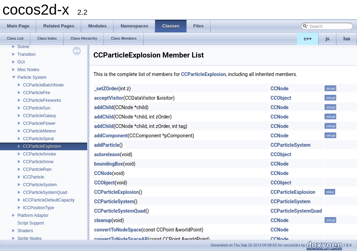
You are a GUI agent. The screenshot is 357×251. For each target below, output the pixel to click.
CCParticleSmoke (39, 154)
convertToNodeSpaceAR (121, 239)
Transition (26, 54)
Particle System (31, 77)
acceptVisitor (108, 98)
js (327, 38)
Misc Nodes (28, 69)
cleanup (103, 220)
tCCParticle (33, 177)
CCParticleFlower (39, 123)
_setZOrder (106, 88)
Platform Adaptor (32, 215)
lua (346, 38)
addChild (104, 107)
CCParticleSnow (38, 161)
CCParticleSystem (40, 184)
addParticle (106, 145)
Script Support (30, 223)
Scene (23, 46)
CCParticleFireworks (42, 100)
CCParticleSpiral (38, 138)
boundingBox (108, 164)
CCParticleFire (36, 92)
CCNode (280, 88)
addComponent (111, 135)
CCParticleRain (37, 169)
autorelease (107, 154)
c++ (308, 38)
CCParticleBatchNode (43, 85)
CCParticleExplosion (42, 146)
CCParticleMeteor (39, 131)
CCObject (281, 98)
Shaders (25, 230)
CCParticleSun (37, 108)
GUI (21, 62)
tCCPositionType (38, 207)
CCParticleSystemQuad (45, 192)
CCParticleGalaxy (39, 115)
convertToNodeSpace (117, 230)
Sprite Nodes (29, 238)
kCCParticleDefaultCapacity (49, 200)
